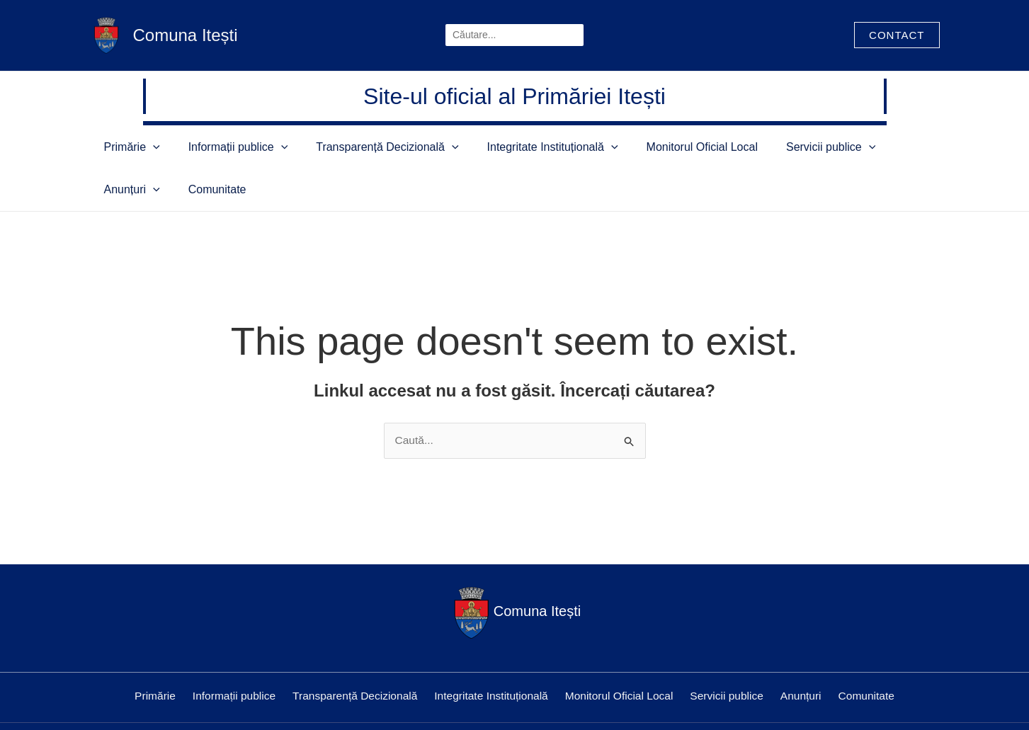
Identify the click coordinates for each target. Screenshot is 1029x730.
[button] (896, 35)
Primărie (146, 147)
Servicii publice (738, 147)
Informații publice (230, 147)
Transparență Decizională (359, 147)
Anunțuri (818, 147)
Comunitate (882, 147)
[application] (167, 147)
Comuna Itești (185, 35)
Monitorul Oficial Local (630, 147)
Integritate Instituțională (502, 147)
